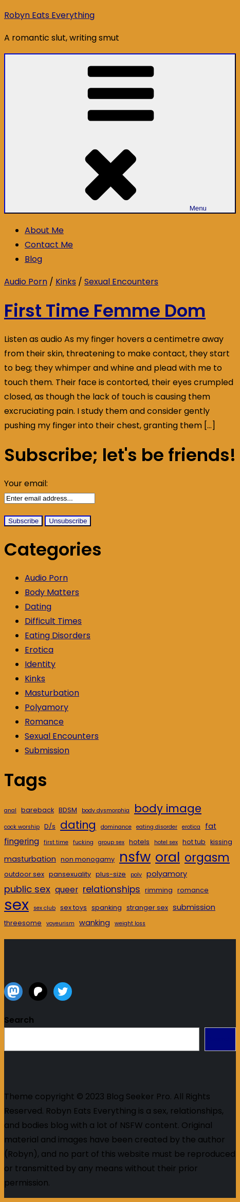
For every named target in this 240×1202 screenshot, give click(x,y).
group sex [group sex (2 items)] (111, 842)
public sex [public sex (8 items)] (27, 889)
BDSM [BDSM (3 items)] (68, 810)
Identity (40, 664)
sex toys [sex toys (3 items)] (73, 907)
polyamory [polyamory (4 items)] (166, 874)
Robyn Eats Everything (49, 15)
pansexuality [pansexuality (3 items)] (70, 874)
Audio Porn (25, 282)
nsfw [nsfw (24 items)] (135, 857)
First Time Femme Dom (105, 310)
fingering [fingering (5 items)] (21, 841)
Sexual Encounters (121, 282)
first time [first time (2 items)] (56, 842)
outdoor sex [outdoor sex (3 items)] (24, 874)
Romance (44, 722)
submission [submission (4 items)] (194, 907)
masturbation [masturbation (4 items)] (30, 859)
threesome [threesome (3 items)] (23, 923)
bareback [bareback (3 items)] (37, 810)
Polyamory (46, 707)
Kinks (66, 282)
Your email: (26, 483)
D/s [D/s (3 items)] (50, 826)
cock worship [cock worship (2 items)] (22, 827)
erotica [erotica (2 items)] (191, 827)
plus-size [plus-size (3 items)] (111, 874)
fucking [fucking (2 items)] (83, 842)
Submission (47, 750)
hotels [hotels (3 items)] (139, 841)
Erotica (39, 650)
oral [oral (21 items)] (167, 857)
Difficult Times (53, 621)
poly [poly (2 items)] (136, 875)
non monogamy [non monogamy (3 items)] (88, 859)
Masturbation (52, 693)
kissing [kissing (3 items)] (221, 841)
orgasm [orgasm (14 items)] (207, 858)
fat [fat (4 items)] (210, 826)
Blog (33, 259)
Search (19, 1020)
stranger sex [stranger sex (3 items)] (147, 907)
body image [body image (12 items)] (167, 809)
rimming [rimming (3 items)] (159, 890)
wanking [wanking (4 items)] (94, 923)
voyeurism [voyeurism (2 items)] (60, 923)
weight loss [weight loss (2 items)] (130, 923)
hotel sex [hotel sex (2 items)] (166, 842)
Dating (38, 607)
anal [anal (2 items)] (10, 810)
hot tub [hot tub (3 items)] (194, 841)
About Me (44, 230)
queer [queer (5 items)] (66, 889)
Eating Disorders (57, 635)
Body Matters (52, 592)
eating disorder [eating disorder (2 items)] (156, 827)
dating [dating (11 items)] (78, 825)
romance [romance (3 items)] (193, 890)
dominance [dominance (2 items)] (116, 827)
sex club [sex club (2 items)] (44, 908)
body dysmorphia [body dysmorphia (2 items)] (106, 810)
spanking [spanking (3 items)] (106, 907)
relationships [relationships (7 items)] (111, 889)
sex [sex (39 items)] (16, 905)
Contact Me (49, 245)
